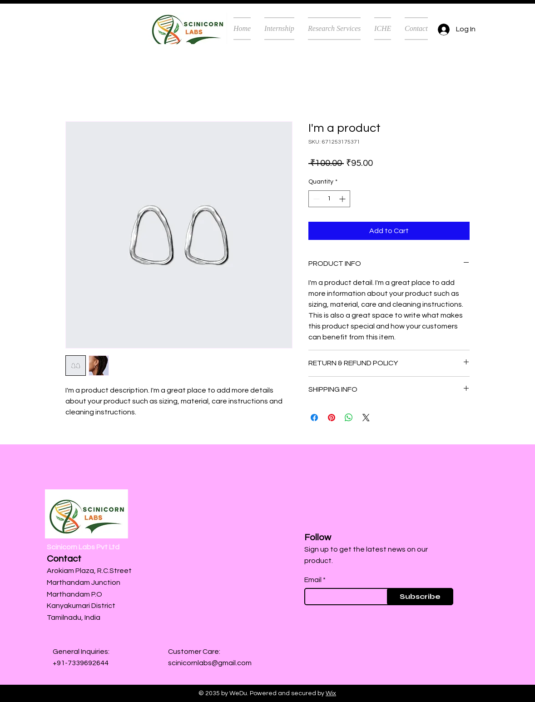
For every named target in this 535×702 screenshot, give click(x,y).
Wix (331, 693)
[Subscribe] (420, 596)
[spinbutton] (329, 199)
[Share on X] (366, 417)
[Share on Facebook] (314, 417)
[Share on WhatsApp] (348, 417)
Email (313, 579)
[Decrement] (315, 199)
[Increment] (343, 199)
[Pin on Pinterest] (331, 417)
